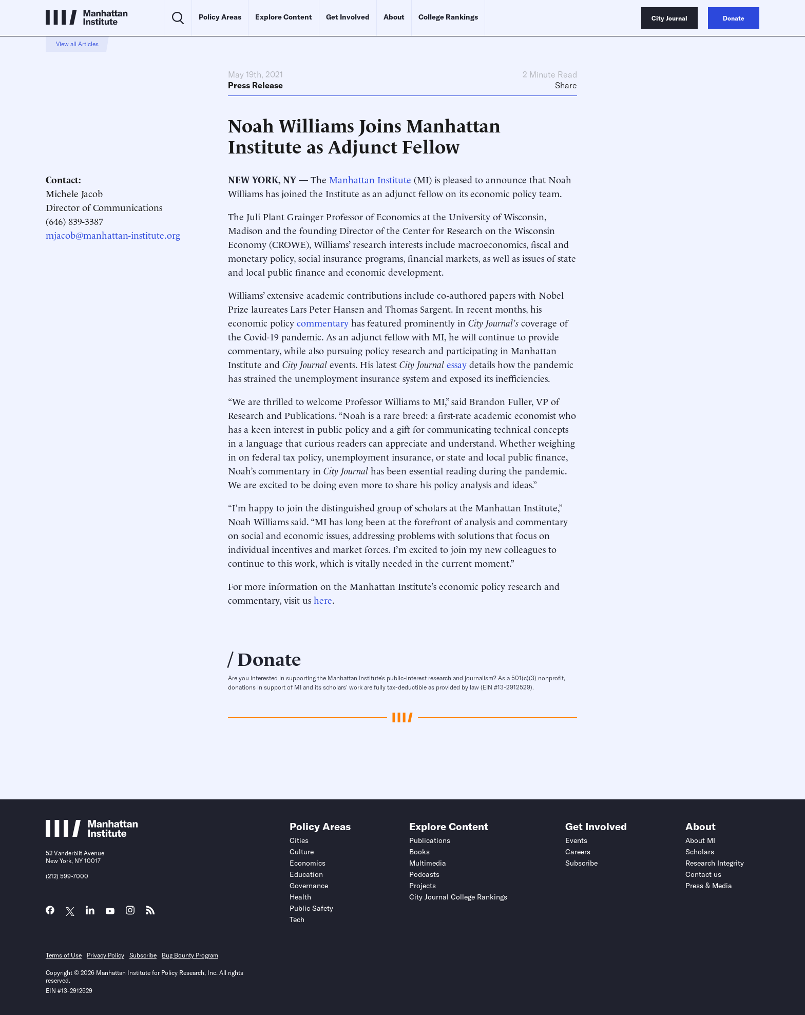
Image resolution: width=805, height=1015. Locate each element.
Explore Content (283, 17)
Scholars (699, 851)
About (394, 17)
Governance (309, 885)
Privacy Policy (105, 955)
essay (457, 363)
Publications (429, 840)
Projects (422, 885)
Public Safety (311, 908)
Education (306, 874)
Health (300, 897)
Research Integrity (714, 863)
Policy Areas (220, 17)
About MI (700, 840)
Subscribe (581, 863)
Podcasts (424, 874)
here (323, 599)
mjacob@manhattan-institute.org (113, 234)
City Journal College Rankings (458, 897)
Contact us (703, 874)
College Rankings (448, 17)
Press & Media (708, 885)
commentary (323, 322)
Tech (297, 919)
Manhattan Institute (370, 179)
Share (566, 85)
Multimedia (427, 863)
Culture (302, 851)
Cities (299, 840)
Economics (307, 863)
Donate (269, 658)
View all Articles (77, 44)
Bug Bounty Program (190, 955)
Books (419, 851)
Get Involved (348, 17)
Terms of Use (64, 955)
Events (576, 840)
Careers (577, 851)
